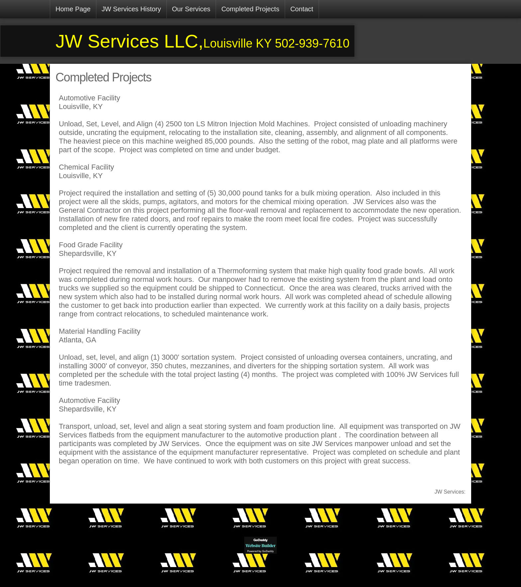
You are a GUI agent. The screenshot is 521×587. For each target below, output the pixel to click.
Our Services (191, 9)
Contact (301, 9)
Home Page (73, 9)
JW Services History (131, 9)
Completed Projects (250, 9)
